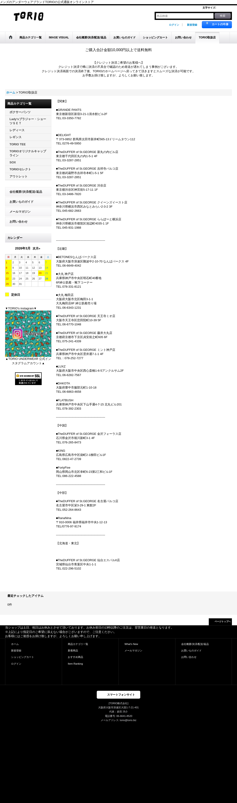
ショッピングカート (22, 657)
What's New (131, 644)
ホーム (15, 644)
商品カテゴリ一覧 (78, 644)
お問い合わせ (18, 221)
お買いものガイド (21, 201)
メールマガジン (20, 211)
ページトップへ (223, 621)
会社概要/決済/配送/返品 (25, 191)
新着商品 (73, 650)
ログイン (174, 24)
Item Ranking (75, 663)
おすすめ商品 (75, 657)
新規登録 (192, 24)
